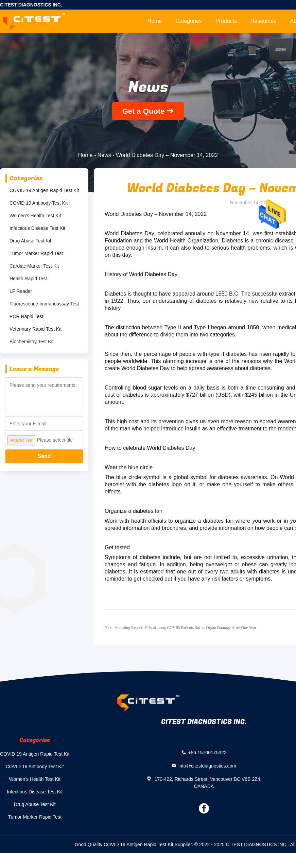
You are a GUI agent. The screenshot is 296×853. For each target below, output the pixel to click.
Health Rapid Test (28, 278)
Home (154, 21)
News (104, 155)
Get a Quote (143, 111)
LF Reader (21, 291)
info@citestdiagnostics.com (207, 765)
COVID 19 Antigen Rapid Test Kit (44, 190)
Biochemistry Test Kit (32, 341)
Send (44, 456)
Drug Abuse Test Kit (30, 240)
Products (226, 21)
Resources (263, 21)
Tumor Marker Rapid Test (36, 253)
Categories (189, 21)
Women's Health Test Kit (35, 215)
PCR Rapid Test (26, 316)
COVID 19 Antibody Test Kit (39, 203)
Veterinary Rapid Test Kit (36, 329)
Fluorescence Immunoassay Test (44, 303)
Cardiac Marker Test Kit (34, 266)
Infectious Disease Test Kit (37, 228)
